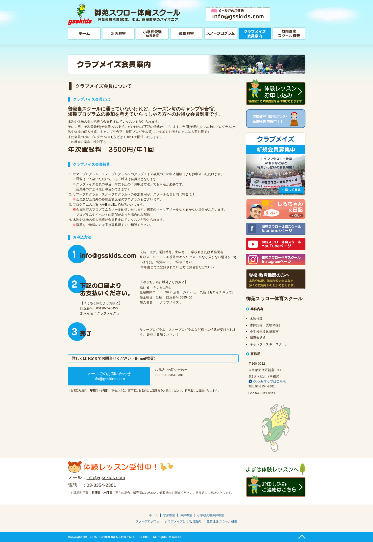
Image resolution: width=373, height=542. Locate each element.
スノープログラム (148, 521)
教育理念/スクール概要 (222, 521)
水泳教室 (169, 515)
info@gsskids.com (106, 477)
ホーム (153, 515)
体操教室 (186, 515)
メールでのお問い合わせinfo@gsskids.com (109, 376)
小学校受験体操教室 (210, 515)
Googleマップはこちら (267, 381)
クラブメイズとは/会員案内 (183, 521)
